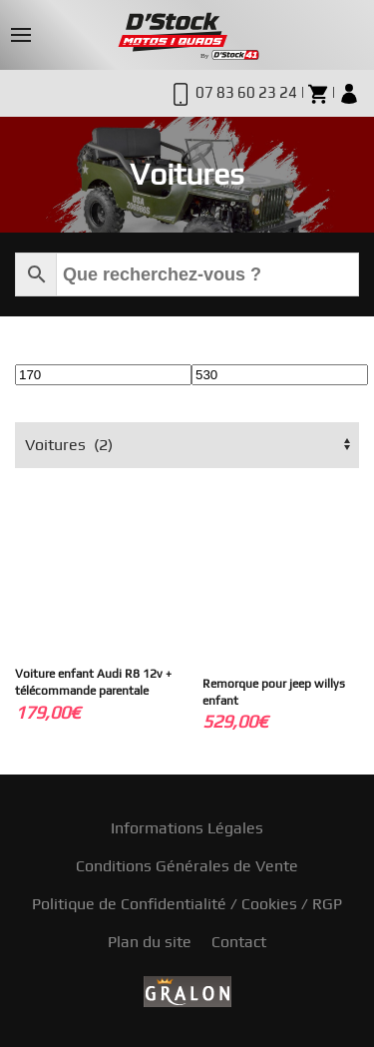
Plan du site (149, 941)
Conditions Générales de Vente (187, 865)
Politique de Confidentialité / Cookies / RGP (187, 903)
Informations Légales (187, 827)
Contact (238, 941)
